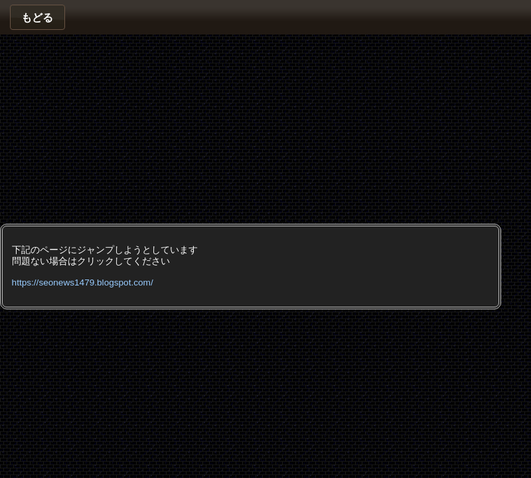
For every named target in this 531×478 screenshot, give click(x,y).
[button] (37, 17)
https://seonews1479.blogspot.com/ (82, 282)
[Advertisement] (171, 127)
